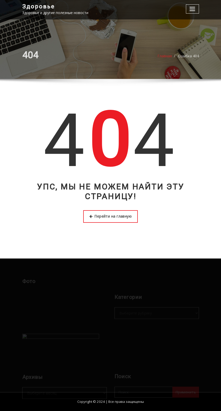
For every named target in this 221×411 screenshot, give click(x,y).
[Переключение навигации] (192, 8)
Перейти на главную (110, 216)
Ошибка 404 (188, 57)
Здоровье (38, 6)
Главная (164, 57)
